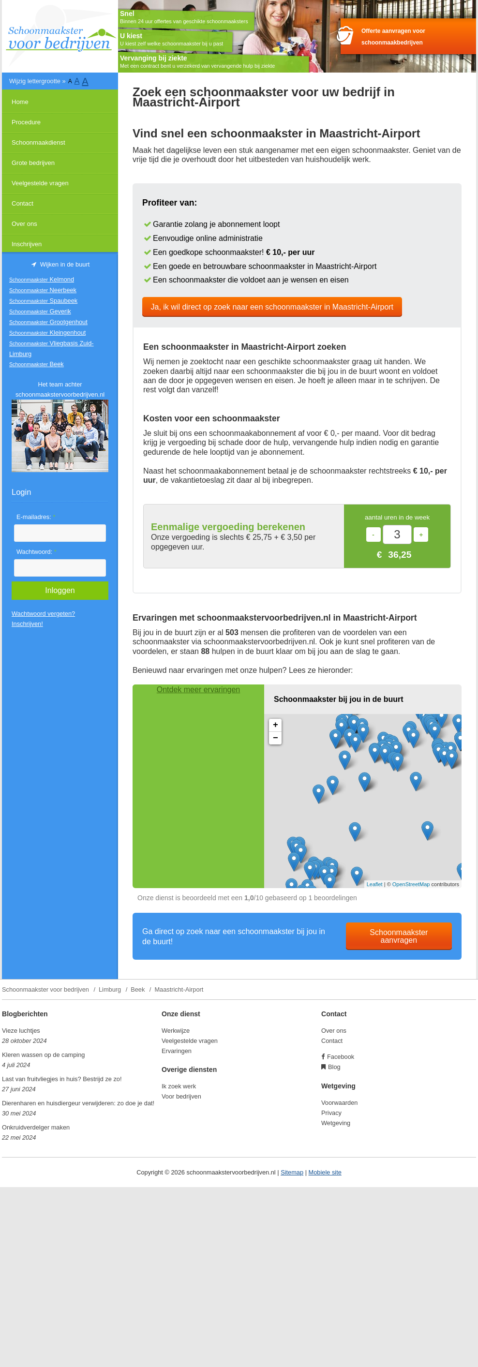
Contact (22, 203)
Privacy (331, 1112)
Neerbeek (42, 290)
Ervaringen (177, 1051)
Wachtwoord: (36, 551)
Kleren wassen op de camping (43, 1054)
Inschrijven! (27, 623)
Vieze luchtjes (21, 1030)
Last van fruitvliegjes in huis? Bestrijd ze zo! (62, 1079)
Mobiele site (325, 1172)
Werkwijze (176, 1030)
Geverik (40, 311)
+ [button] (275, 725)
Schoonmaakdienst (38, 142)
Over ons (24, 223)
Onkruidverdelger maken (36, 1127)
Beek (36, 364)
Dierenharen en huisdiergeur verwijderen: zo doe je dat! (78, 1103)
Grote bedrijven (33, 162)
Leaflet (375, 884)
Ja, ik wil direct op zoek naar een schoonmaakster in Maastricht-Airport (272, 307)
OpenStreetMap (411, 884)
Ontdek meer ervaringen (198, 689)
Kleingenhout (47, 332)
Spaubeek (43, 300)
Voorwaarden (339, 1102)
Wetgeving (335, 1123)
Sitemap (292, 1172)
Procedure (26, 122)
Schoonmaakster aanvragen (399, 936)
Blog (334, 1066)
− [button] (275, 738)
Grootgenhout (48, 322)
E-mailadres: (35, 516)
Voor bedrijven (181, 1096)
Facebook (340, 1056)
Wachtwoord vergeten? (43, 613)
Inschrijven (27, 244)
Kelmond (41, 279)
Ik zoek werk (179, 1086)
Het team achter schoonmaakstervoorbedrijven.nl (60, 389)
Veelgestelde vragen (40, 183)
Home (20, 101)
